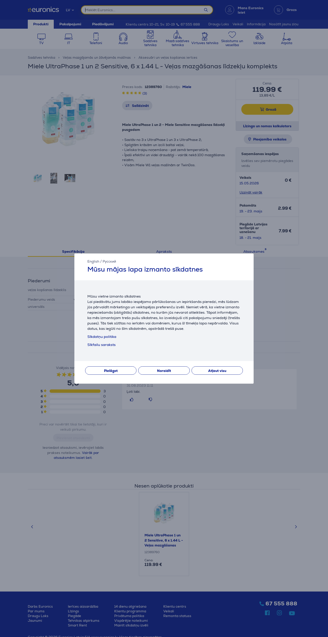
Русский (109, 261)
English (93, 261)
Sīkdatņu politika (101, 336)
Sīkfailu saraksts (101, 344)
